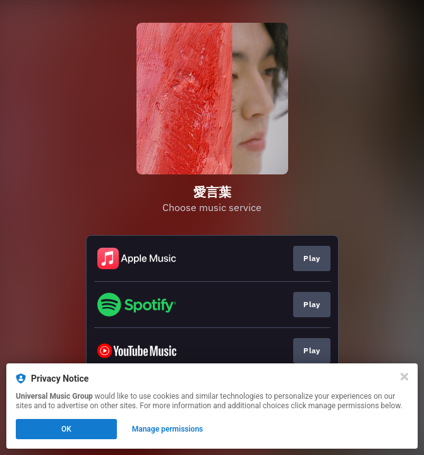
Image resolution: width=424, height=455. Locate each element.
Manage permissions (167, 429)
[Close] (404, 377)
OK (66, 429)
